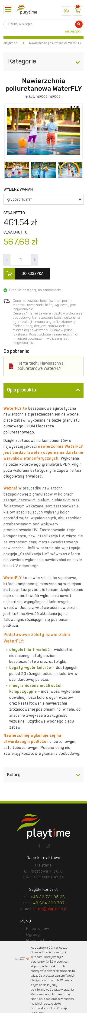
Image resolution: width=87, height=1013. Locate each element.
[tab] (43, 390)
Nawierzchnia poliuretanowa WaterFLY (41, 366)
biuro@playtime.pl (50, 909)
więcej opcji (73, 31)
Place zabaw (37, 929)
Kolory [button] (43, 775)
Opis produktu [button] (43, 390)
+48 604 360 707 (48, 903)
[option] (43, 131)
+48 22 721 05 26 (48, 897)
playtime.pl (10, 43)
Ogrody (33, 935)
